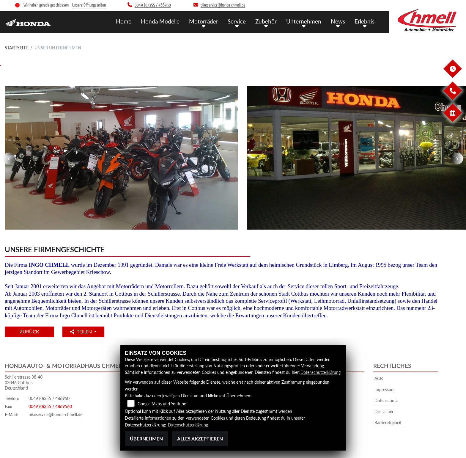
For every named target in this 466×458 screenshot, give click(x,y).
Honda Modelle (160, 21)
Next (457, 158)
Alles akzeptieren (200, 438)
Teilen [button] (81, 331)
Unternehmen (303, 21)
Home (123, 21)
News (338, 21)
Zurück (29, 331)
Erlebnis (364, 21)
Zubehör (266, 21)
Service (237, 21)
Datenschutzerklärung (320, 372)
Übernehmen (146, 438)
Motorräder (203, 21)
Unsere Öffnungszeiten (89, 5)
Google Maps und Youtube (162, 403)
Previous (9, 158)
